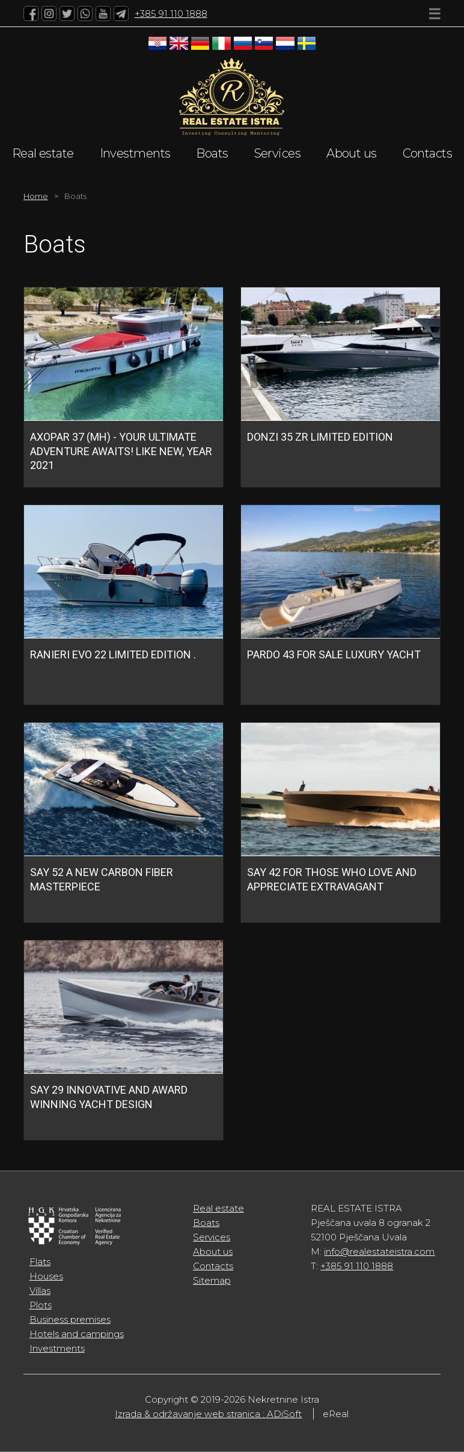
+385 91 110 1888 (171, 13)
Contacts (428, 153)
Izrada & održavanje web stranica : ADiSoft (208, 1414)
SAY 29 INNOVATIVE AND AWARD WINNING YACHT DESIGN (109, 1096)
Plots (40, 1305)
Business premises (70, 1319)
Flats (39, 1261)
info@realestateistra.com (379, 1251)
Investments (135, 153)
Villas (39, 1290)
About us (351, 153)
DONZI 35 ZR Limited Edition (320, 436)
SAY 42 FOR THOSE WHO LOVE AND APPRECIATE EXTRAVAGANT (332, 879)
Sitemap (212, 1280)
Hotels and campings (76, 1334)
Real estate (43, 153)
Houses (46, 1276)
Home (35, 196)
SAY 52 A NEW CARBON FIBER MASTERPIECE (101, 879)
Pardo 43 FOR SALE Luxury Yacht (334, 654)
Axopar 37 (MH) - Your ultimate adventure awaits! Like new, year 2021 (121, 450)
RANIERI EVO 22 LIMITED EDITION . (113, 654)
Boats (212, 153)
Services (277, 153)
